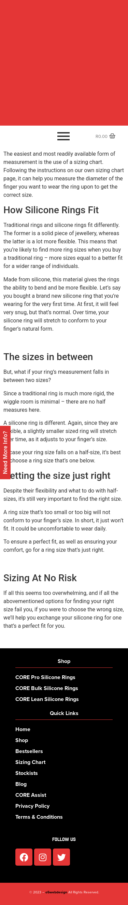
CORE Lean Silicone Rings (47, 699)
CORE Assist (30, 795)
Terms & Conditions (39, 817)
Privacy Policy (32, 806)
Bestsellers (29, 751)
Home (22, 729)
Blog (21, 784)
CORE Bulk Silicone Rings (46, 688)
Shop (21, 740)
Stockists (26, 773)
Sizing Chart (30, 762)
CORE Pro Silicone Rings (45, 677)
